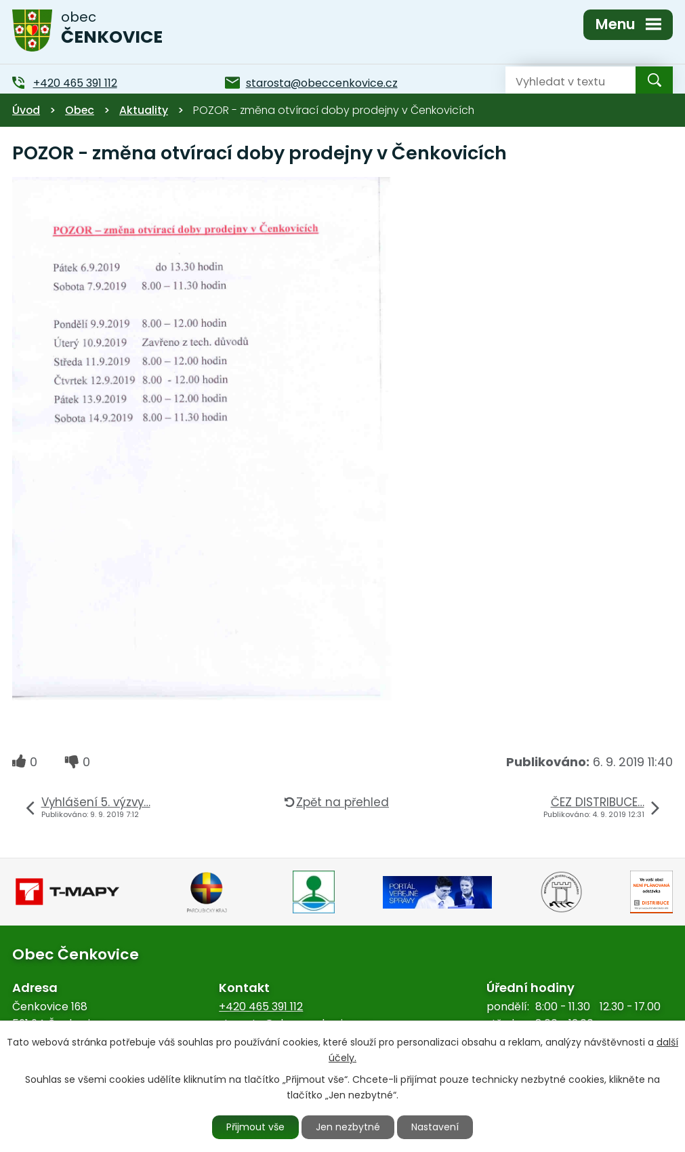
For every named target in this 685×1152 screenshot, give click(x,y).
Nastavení (435, 1127)
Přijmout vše (255, 1127)
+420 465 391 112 (261, 1006)
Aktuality (143, 110)
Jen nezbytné (348, 1127)
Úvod (26, 110)
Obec (79, 110)
